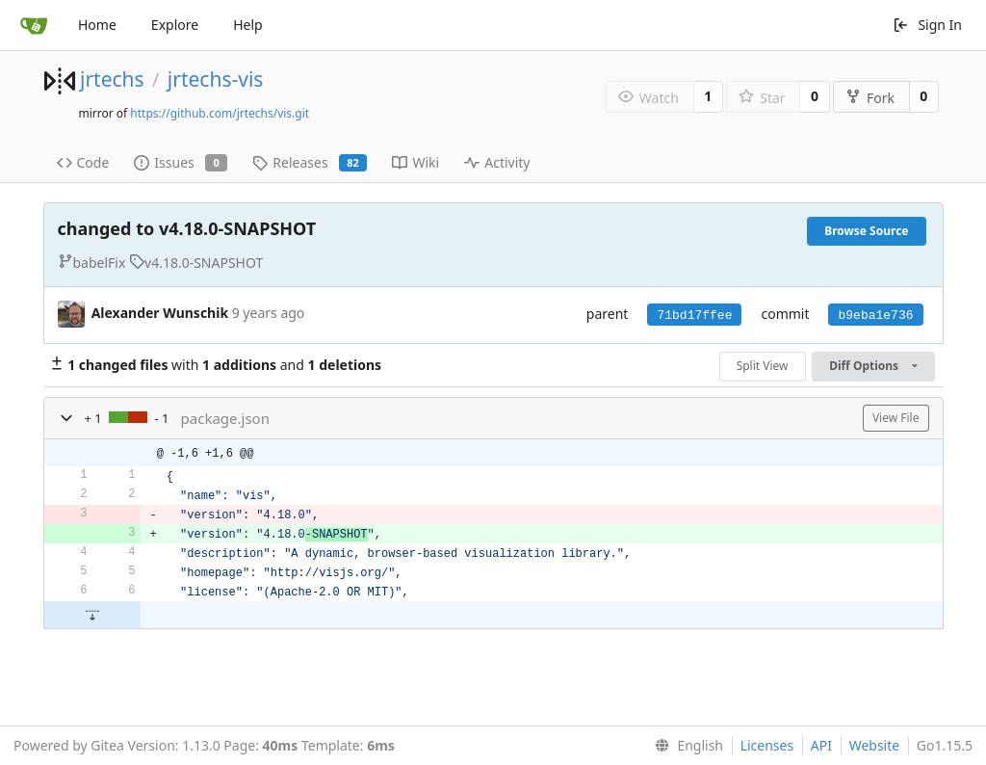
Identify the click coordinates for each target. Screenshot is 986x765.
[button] (66, 418)
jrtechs (112, 79)
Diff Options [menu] (873, 365)
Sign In (927, 24)
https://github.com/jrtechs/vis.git (219, 113)
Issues (180, 162)
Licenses (767, 745)
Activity (497, 162)
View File (896, 417)
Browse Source (866, 231)
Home (97, 24)
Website (874, 745)
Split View (763, 365)
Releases (309, 162)
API (821, 745)
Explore (174, 24)
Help (248, 24)
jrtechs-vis (216, 79)
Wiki (415, 162)
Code (83, 162)
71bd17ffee (694, 315)
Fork (870, 98)
